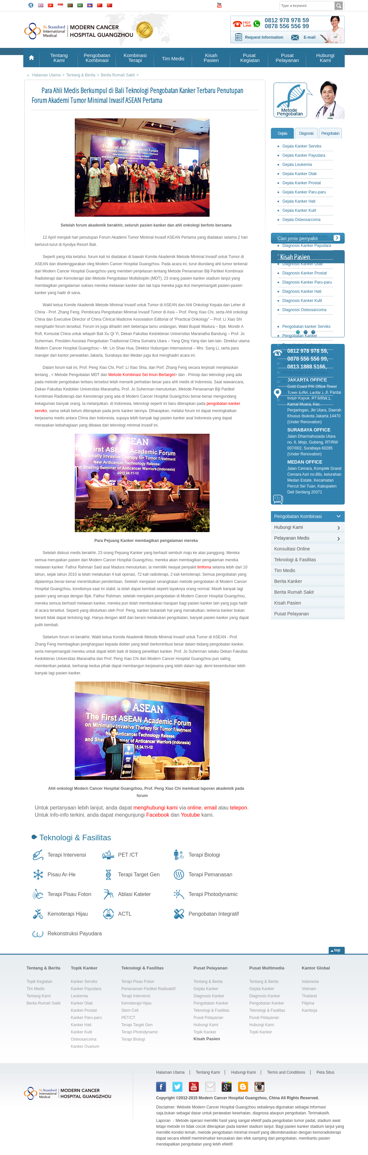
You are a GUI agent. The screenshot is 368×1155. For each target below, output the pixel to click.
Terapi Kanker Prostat (301, 363)
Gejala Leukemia (297, 164)
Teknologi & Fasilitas (75, 837)
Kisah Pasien (211, 57)
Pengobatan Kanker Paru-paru (303, 373)
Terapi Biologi (204, 855)
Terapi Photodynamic (213, 894)
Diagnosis (306, 133)
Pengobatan (330, 133)
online (194, 807)
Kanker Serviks (84, 981)
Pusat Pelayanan (287, 57)
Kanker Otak (82, 1003)
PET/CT (128, 1017)
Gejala (282, 133)
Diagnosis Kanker (209, 996)
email (210, 807)
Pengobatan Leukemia (302, 345)
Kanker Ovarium (85, 1046)
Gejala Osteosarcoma (301, 219)
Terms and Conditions (286, 1072)
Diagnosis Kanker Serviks (304, 236)
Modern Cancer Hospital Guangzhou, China (239, 1098)
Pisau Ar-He (61, 874)
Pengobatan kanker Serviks (306, 326)
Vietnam (309, 988)
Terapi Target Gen (139, 874)
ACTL (125, 914)
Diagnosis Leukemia (300, 254)
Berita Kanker (288, 581)
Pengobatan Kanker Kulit (304, 390)
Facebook (157, 815)
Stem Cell (129, 1010)
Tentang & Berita (43, 968)
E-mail (310, 37)
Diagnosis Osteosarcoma (304, 310)
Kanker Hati (81, 1025)
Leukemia (79, 996)
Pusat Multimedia (266, 968)
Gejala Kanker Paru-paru (304, 192)
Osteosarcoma (83, 1039)
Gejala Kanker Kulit (299, 210)
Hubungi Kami (325, 57)
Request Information (264, 37)
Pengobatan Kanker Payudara (298, 336)
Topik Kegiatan (39, 981)
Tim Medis (173, 58)
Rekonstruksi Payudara (75, 933)
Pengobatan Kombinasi (97, 57)
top (337, 950)
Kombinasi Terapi (135, 57)
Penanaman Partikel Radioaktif (148, 988)
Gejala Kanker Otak (299, 173)
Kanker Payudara (86, 988)
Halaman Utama (170, 1072)
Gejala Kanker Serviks (301, 146)
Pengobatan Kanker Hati (303, 381)
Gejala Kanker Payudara (303, 155)
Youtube (190, 815)
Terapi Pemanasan (210, 874)
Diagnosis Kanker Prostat (304, 273)
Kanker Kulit (81, 1032)
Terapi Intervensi (67, 855)
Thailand (309, 996)
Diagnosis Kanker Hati (301, 291)
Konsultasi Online (292, 548)
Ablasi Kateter (134, 894)
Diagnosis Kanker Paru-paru (307, 282)
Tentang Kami (59, 57)
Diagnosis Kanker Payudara (306, 245)
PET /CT (128, 855)
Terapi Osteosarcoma (301, 400)
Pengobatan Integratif (214, 914)
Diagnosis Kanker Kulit (302, 300)
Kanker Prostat (84, 1010)
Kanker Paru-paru (86, 1017)
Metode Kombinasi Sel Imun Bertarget (141, 374)
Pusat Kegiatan (249, 57)
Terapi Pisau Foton (69, 894)
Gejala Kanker (206, 988)
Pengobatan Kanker (211, 1003)
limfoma (204, 567)
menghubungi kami (155, 807)
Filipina (308, 1003)
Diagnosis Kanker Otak (302, 264)
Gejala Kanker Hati (299, 201)
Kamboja (309, 1010)
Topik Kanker (84, 968)
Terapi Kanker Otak (299, 354)
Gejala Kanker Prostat (301, 183)
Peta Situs (326, 1072)
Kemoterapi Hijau (68, 914)
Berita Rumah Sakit (294, 592)
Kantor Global (316, 968)
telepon (238, 807)
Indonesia (310, 981)
